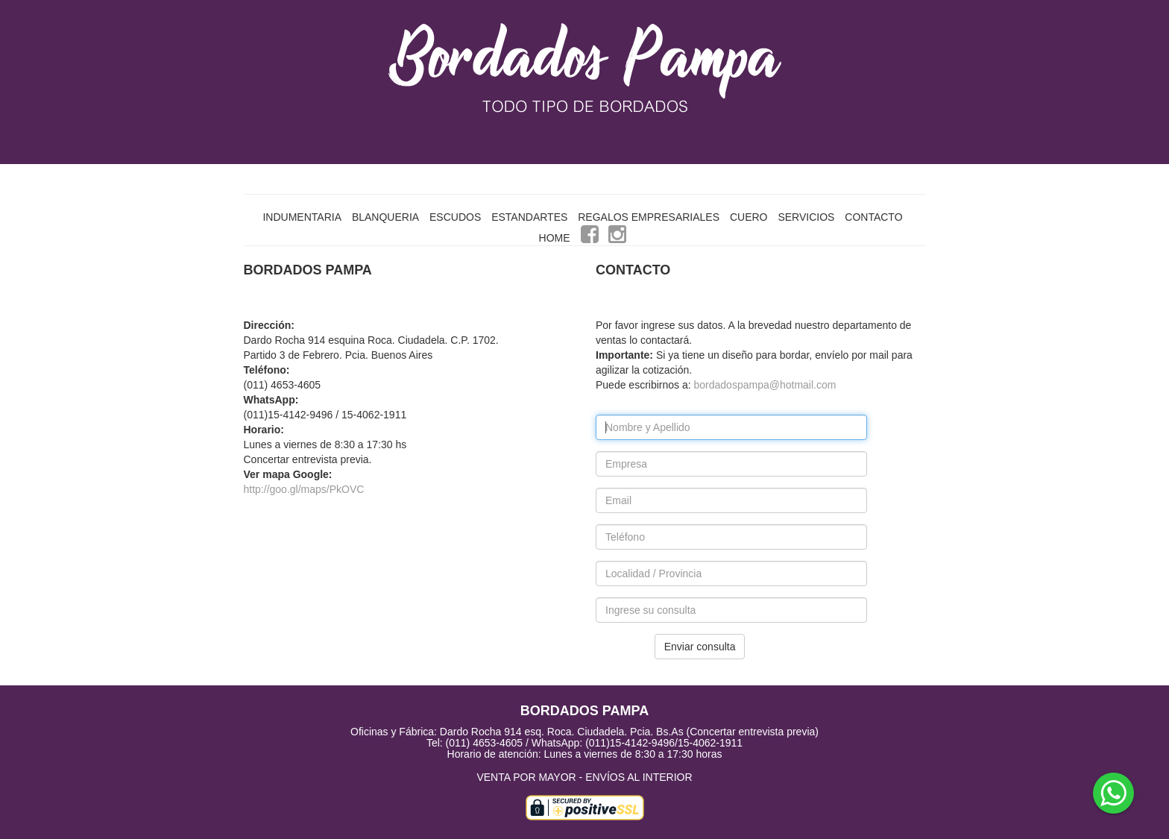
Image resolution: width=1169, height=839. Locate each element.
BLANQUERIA (385, 217)
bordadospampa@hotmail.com (765, 385)
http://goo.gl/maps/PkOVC (304, 489)
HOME (554, 238)
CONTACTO (873, 217)
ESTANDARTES (529, 217)
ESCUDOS (455, 217)
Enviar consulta (700, 647)
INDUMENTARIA (301, 217)
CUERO (749, 217)
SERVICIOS (806, 217)
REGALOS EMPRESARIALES (648, 217)
